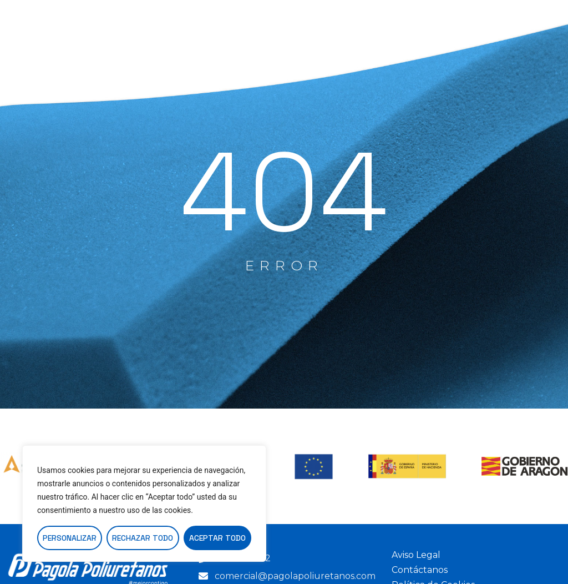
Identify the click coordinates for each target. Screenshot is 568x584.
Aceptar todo (217, 538)
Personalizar (70, 538)
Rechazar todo (142, 538)
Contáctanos (420, 570)
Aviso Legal (416, 555)
